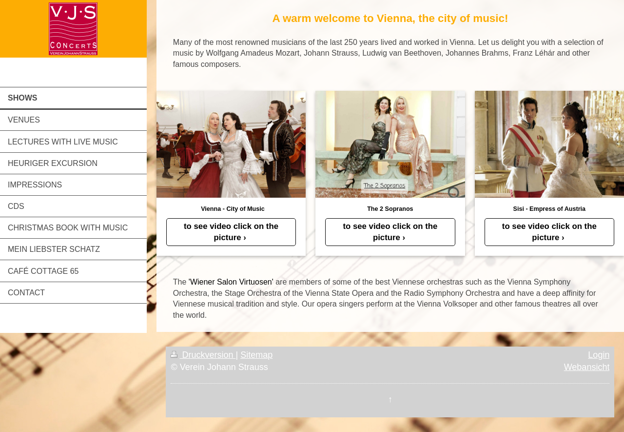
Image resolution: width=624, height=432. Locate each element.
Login (598, 355)
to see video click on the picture (231, 232)
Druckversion (203, 355)
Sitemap (256, 355)
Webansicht (587, 367)
